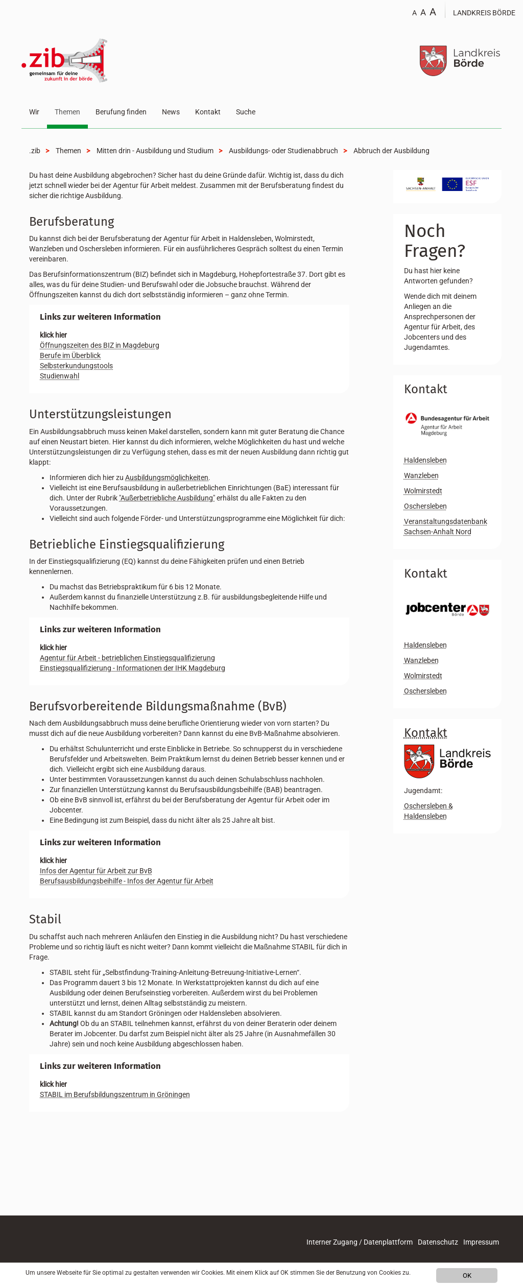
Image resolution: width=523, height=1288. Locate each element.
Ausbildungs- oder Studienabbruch (283, 151)
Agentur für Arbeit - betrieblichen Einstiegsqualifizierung (127, 658)
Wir (34, 112)
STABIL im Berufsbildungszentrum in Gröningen (115, 1094)
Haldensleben (425, 460)
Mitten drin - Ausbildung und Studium (155, 151)
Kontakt (208, 112)
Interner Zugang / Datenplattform (359, 1242)
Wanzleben (421, 475)
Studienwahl (59, 376)
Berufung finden (121, 112)
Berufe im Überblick (70, 355)
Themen (67, 112)
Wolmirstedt (423, 491)
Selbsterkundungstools (76, 366)
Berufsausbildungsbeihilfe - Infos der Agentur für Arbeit (126, 881)
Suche (245, 112)
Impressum (481, 1242)
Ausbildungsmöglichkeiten (166, 477)
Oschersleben (425, 506)
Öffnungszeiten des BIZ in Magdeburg (99, 345)
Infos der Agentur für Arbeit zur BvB (96, 871)
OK (467, 1275)
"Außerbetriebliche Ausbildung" (167, 498)
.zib (34, 151)
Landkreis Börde (484, 13)
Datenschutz (438, 1242)
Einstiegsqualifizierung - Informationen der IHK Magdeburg (132, 668)
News (171, 112)
